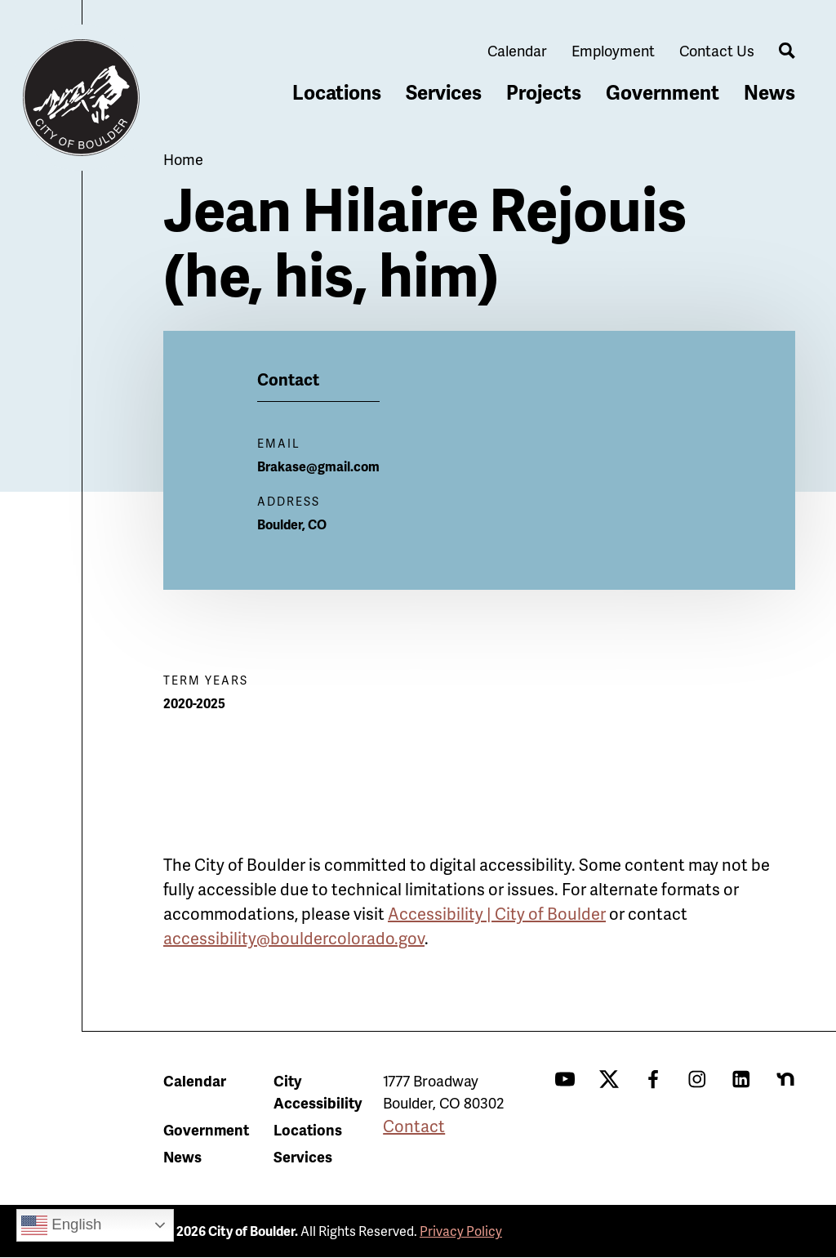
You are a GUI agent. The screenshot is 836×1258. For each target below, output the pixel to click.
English (61, 1225)
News (769, 91)
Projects (543, 91)
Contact (414, 1125)
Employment (613, 50)
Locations (336, 91)
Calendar (517, 50)
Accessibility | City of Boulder (497, 913)
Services (444, 91)
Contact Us (716, 50)
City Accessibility (317, 1091)
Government (662, 91)
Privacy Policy (461, 1230)
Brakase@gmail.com (318, 466)
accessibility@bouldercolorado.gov (294, 937)
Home (183, 159)
